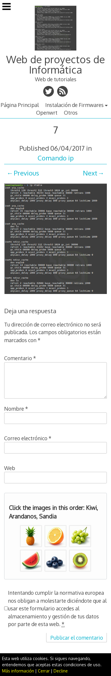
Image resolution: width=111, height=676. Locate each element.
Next (90, 173)
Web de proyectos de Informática (55, 64)
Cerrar (44, 670)
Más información (18, 670)
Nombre (16, 408)
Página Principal (20, 105)
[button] (31, 536)
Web (9, 468)
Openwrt (46, 112)
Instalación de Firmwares (74, 105)
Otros (71, 112)
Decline (61, 670)
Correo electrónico (28, 438)
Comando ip (56, 158)
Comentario (20, 358)
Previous (26, 173)
